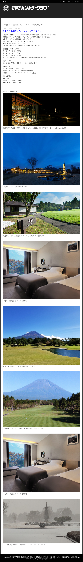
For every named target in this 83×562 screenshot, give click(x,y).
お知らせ (17, 28)
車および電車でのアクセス (47, 559)
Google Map (34, 559)
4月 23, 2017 (8, 28)
